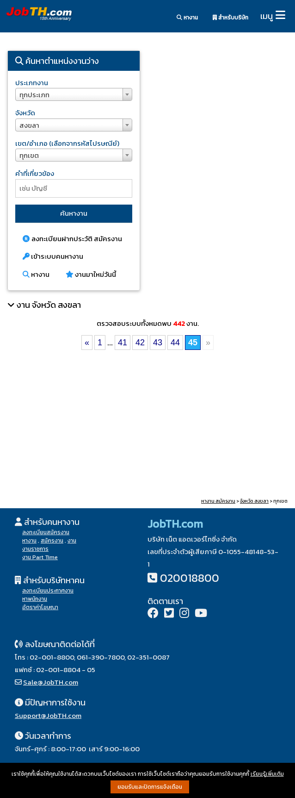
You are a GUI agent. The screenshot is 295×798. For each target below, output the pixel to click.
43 (157, 342)
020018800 (189, 578)
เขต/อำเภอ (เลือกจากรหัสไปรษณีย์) (67, 143)
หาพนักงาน (34, 599)
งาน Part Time (40, 557)
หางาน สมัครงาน (218, 501)
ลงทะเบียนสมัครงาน (45, 532)
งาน (72, 540)
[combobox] (73, 94)
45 (192, 342)
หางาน (187, 17)
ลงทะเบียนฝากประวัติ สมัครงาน (72, 238)
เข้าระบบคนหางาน (53, 256)
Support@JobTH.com (48, 715)
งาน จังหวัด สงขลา (49, 305)
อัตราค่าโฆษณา (40, 607)
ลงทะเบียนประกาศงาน (48, 590)
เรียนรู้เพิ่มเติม (267, 774)
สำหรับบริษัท (230, 17)
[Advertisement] (221, 116)
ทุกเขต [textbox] (29, 155)
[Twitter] (169, 614)
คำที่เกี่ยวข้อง (34, 173)
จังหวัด (25, 112)
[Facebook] (153, 614)
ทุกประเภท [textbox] (34, 94)
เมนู (266, 16)
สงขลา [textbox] (29, 125)
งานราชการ (35, 549)
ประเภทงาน (31, 82)
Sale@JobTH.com (50, 682)
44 (175, 342)
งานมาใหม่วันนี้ (91, 274)
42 (140, 342)
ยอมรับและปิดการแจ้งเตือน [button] (149, 787)
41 (122, 342)
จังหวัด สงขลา (254, 501)
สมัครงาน (52, 540)
